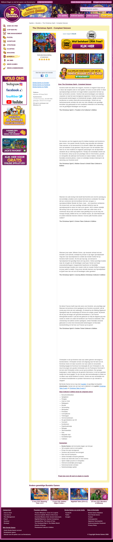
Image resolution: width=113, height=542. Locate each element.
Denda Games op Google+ (41, 83)
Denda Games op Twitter (40, 87)
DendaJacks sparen (10, 532)
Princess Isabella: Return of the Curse (46, 515)
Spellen (31, 23)
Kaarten (10, 49)
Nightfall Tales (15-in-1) (79, 501)
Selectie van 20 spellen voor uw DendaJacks (17, 534)
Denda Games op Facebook (41, 85)
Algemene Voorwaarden (95, 521)
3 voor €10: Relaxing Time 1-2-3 (39, 502)
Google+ (67, 517)
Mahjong (11, 53)
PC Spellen (63, 15)
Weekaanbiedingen (15, 68)
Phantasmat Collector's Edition (44, 527)
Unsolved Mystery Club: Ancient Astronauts (48, 517)
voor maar (69, 34)
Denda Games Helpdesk (95, 512)
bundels (83, 384)
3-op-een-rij (12, 30)
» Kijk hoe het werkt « (45, 2)
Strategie (11, 45)
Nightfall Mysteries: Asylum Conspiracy (47, 519)
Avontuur (11, 41)
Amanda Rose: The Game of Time (45, 521)
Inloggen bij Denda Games (102, 2)
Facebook (68, 512)
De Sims (10, 60)
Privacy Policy (92, 525)
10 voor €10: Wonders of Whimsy (99, 502)
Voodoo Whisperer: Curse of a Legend (46, 512)
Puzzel (10, 37)
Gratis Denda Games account (81, 2)
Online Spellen (92, 15)
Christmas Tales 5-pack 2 (77, 388)
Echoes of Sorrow (40, 525)
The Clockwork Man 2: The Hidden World (47, 523)
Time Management (14, 33)
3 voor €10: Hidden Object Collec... (59, 502)
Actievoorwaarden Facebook (97, 523)
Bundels (10, 56)
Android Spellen (77, 15)
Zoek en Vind (12, 26)
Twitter (67, 515)
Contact (90, 517)
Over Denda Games (94, 515)
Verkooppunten (92, 519)
